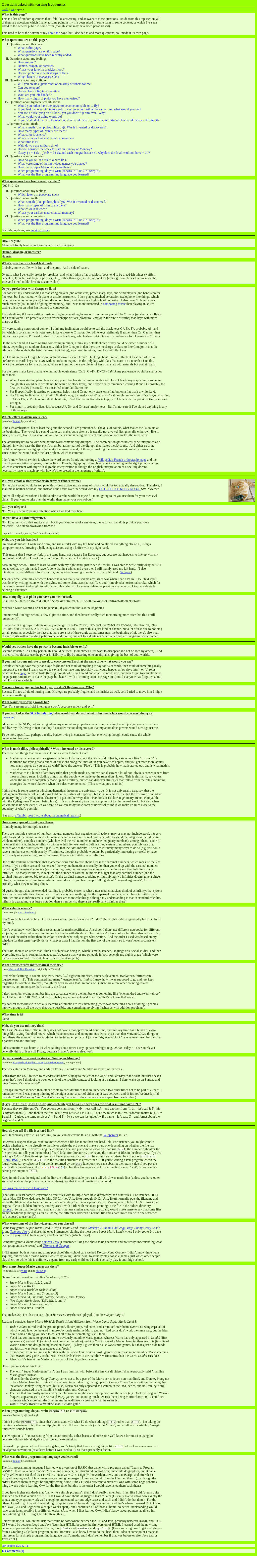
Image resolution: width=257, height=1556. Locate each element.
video (24, 1270)
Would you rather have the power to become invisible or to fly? (58, 105)
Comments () (14, 1551)
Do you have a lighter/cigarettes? (39, 91)
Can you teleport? (29, 87)
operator (110, 1135)
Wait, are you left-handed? (35, 94)
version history (40, 230)
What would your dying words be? (40, 116)
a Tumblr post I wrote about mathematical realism (47, 815)
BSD (15, 1160)
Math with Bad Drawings (22, 969)
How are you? (27, 62)
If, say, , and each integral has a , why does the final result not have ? (84, 152)
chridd (5, 9)
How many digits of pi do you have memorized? (49, 98)
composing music (114, 304)
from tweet (8, 717)
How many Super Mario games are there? (44, 167)
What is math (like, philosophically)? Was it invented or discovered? (62, 127)
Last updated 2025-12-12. (15, 1545)
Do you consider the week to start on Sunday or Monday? (55, 149)
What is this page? (29, 47)
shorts (31, 912)
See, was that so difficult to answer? (25, 1188)
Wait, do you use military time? (38, 145)
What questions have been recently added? (45, 55)
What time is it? (28, 142)
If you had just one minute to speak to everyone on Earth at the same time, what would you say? (79, 109)
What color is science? (32, 134)
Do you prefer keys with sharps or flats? (43, 73)
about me (54, 33)
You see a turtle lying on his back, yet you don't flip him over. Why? (62, 113)
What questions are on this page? (39, 51)
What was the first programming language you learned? (53, 174)
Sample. (125, 572)
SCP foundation (41, 713)
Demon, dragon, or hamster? (36, 66)
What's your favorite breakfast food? (41, 69)
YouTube (23, 912)
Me (12, 9)
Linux (6, 1160)
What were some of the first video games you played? (52, 163)
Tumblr (17, 421)
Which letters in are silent (38, 76)
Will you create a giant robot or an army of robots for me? (55, 84)
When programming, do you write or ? (59, 170)
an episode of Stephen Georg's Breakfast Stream (38, 1062)
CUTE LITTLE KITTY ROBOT (120, 489)
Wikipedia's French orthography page (122, 459)
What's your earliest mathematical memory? (46, 138)
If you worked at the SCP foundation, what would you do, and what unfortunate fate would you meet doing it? (88, 120)
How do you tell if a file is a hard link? (42, 160)
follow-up (41, 1270)
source (7, 1209)
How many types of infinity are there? (42, 131)
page (23, 673)
